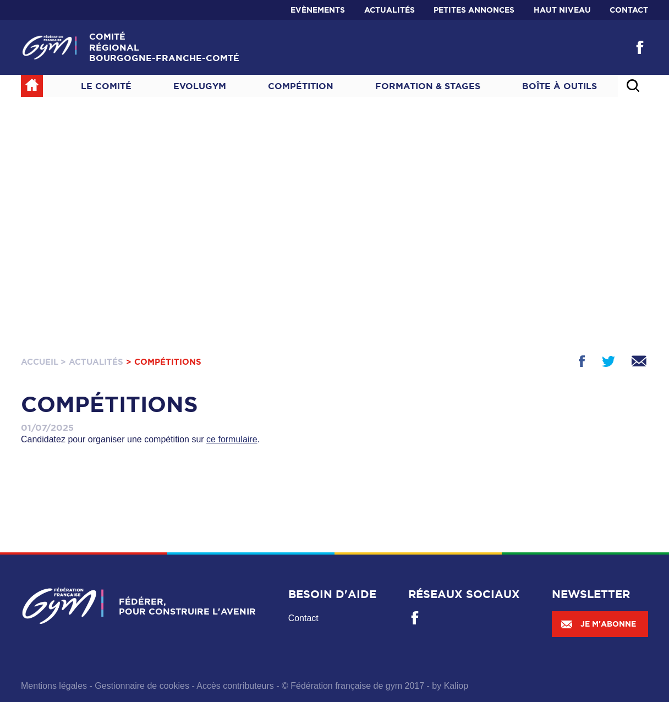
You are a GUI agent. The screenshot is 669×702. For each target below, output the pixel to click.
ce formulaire (231, 439)
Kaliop (456, 685)
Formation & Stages (427, 86)
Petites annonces (474, 10)
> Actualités (92, 361)
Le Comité (106, 86)
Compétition (300, 86)
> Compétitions (163, 361)
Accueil (39, 361)
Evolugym (199, 86)
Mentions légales (54, 685)
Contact (629, 10)
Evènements (317, 10)
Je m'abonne (598, 623)
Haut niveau (562, 10)
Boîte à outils (559, 86)
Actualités (389, 10)
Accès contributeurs (235, 685)
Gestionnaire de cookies (142, 685)
